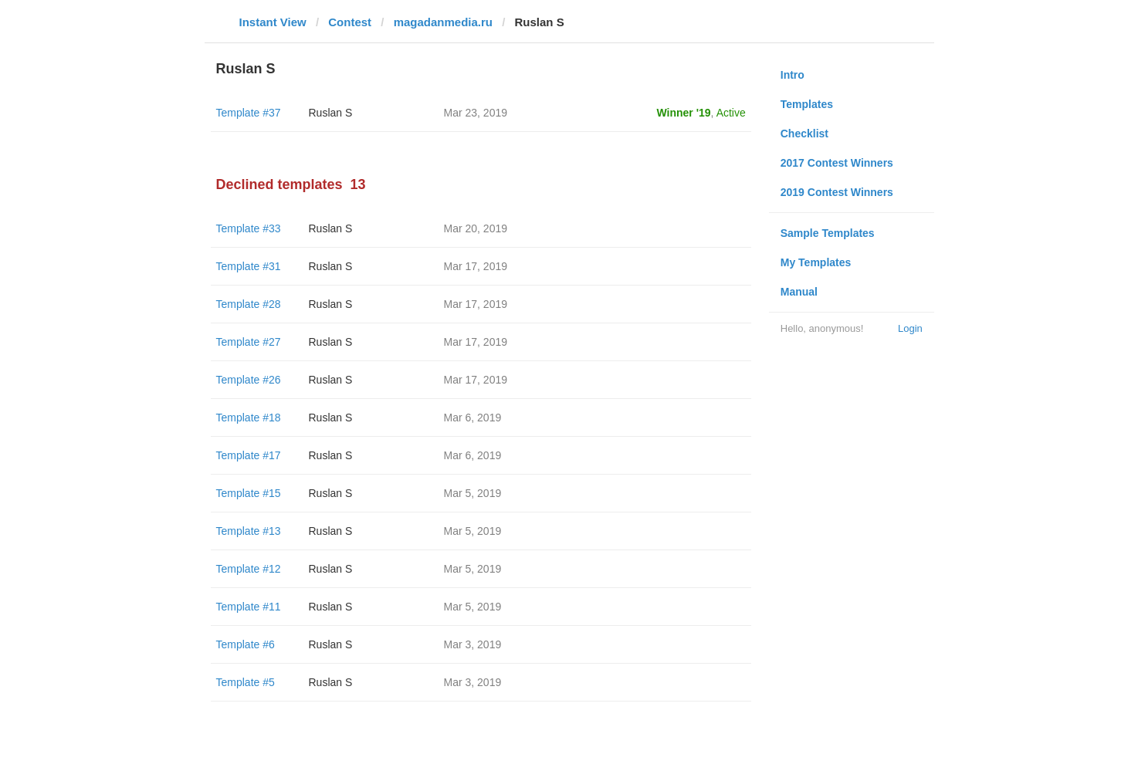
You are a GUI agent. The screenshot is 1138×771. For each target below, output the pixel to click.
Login (910, 328)
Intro (792, 75)
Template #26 (248, 380)
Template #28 (248, 304)
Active (731, 113)
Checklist (804, 133)
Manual (799, 292)
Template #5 (245, 682)
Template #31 (248, 266)
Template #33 (248, 228)
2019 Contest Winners (837, 192)
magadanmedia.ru (443, 22)
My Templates (816, 262)
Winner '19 (684, 113)
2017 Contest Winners (837, 163)
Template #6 (245, 644)
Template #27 (248, 342)
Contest (349, 22)
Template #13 (248, 531)
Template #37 (248, 113)
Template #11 (248, 606)
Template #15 (248, 493)
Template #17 (248, 455)
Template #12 (248, 569)
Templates (807, 104)
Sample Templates (828, 233)
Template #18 (248, 417)
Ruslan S (331, 113)
